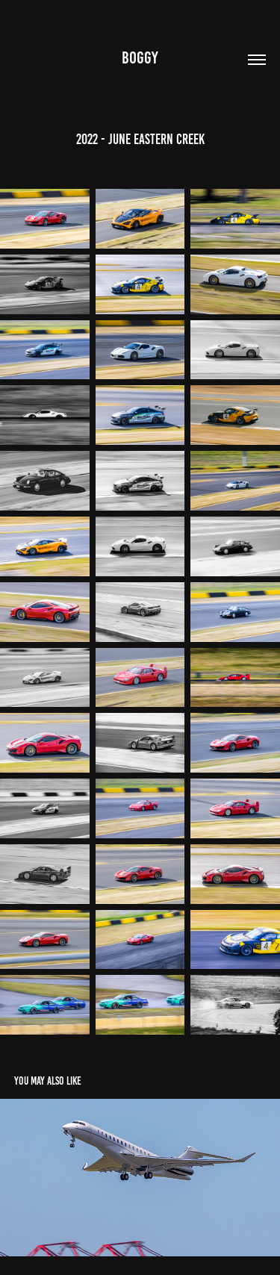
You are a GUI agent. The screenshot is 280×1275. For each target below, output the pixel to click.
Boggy (140, 58)
